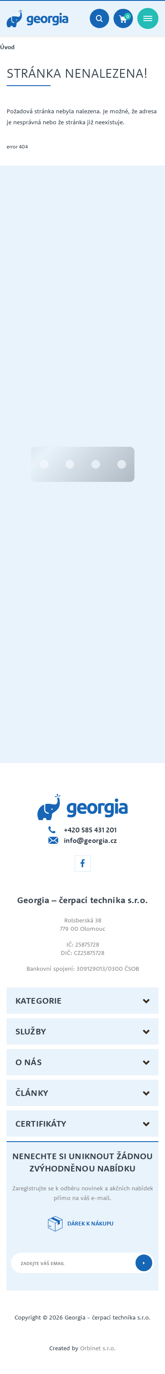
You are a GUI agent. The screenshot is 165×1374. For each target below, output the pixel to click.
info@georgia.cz (90, 840)
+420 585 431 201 (90, 829)
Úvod (7, 47)
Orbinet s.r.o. (98, 1348)
